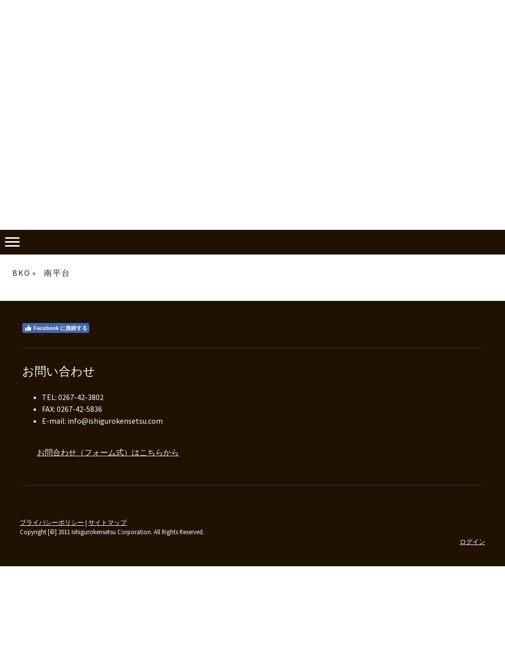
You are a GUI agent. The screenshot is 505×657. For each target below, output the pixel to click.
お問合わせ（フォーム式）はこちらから (108, 452)
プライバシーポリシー (52, 522)
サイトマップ (107, 522)
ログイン (472, 542)
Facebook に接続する (55, 328)
